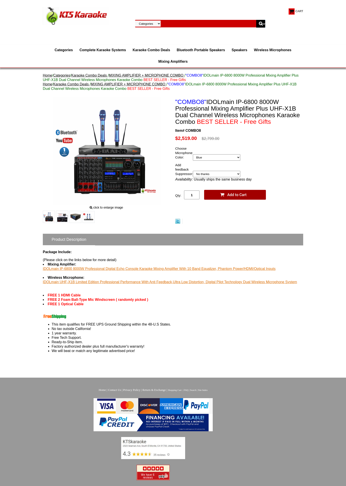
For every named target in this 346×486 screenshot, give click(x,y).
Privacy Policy (131, 390)
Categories (64, 50)
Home (47, 75)
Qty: (178, 195)
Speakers (239, 50)
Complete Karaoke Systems (102, 50)
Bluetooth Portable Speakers (201, 50)
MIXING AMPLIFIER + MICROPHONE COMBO (146, 75)
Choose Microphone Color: (183, 153)
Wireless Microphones (272, 50)
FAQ (186, 390)
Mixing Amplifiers (173, 61)
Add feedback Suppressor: (184, 169)
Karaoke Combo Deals (151, 50)
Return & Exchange (154, 390)
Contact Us (114, 390)
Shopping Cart (175, 390)
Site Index (203, 390)
